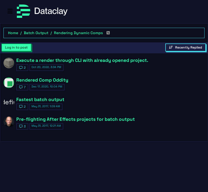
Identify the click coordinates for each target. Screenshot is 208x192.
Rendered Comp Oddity (42, 80)
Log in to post (16, 47)
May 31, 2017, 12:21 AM (46, 125)
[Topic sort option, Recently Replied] (185, 47)
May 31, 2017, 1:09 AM (46, 106)
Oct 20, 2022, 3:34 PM (46, 67)
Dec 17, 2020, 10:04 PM (47, 86)
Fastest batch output (40, 99)
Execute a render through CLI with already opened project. (82, 60)
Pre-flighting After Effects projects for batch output (75, 119)
